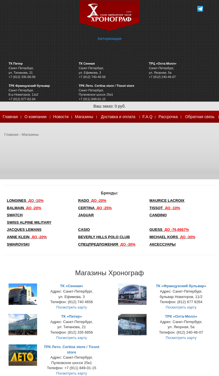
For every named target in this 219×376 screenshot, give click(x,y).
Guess (169, 229)
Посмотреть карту (71, 307)
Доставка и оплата (118, 116)
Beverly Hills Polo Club (104, 237)
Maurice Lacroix (166, 200)
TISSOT (164, 208)
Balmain (24, 208)
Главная (10, 116)
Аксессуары (162, 244)
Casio (84, 229)
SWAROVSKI (18, 244)
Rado (92, 200)
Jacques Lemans (24, 229)
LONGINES (25, 200)
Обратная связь (199, 116)
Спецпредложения (106, 244)
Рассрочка (168, 116)
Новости (60, 116)
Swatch (15, 215)
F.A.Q (148, 116)
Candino (158, 215)
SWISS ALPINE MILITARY (29, 222)
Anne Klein (27, 237)
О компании (35, 116)
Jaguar (86, 215)
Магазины (84, 116)
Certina (95, 208)
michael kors (172, 237)
